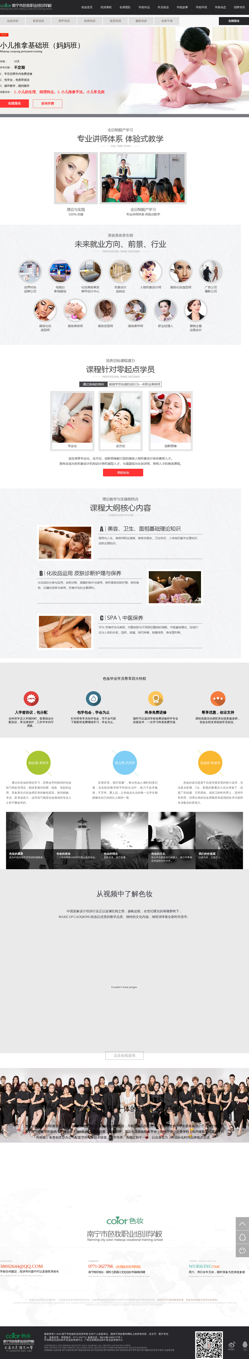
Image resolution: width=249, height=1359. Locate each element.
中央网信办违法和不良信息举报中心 (63, 1340)
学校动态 (220, 7)
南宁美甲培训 (135, 1350)
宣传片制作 (159, 1350)
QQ (245, 1346)
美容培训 (38, 20)
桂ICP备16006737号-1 (111, 1337)
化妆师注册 (169, 1350)
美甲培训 (64, 20)
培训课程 (106, 7)
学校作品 (144, 7)
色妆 (71, 1334)
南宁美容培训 (122, 1350)
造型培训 (115, 20)
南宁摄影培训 (147, 1350)
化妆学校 (57, 1350)
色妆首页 (87, 7)
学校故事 (182, 7)
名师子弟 (166, 20)
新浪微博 (232, 1347)
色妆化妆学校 (26, 7)
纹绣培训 (89, 20)
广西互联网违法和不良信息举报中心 (103, 1340)
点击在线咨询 (124, 1056)
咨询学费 (47, 103)
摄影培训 (141, 20)
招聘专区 (239, 7)
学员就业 (163, 7)
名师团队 (125, 7)
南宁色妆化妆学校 (82, 1350)
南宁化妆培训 (97, 1350)
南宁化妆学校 (68, 1350)
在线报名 (234, 20)
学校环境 (201, 7)
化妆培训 (12, 20)
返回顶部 (242, 1223)
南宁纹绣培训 (109, 1350)
